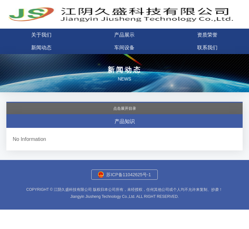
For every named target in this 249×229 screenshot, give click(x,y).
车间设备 (124, 47)
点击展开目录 (124, 108)
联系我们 (207, 47)
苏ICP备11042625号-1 (128, 174)
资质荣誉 (207, 35)
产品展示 (124, 35)
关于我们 (41, 35)
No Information (29, 139)
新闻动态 (41, 47)
